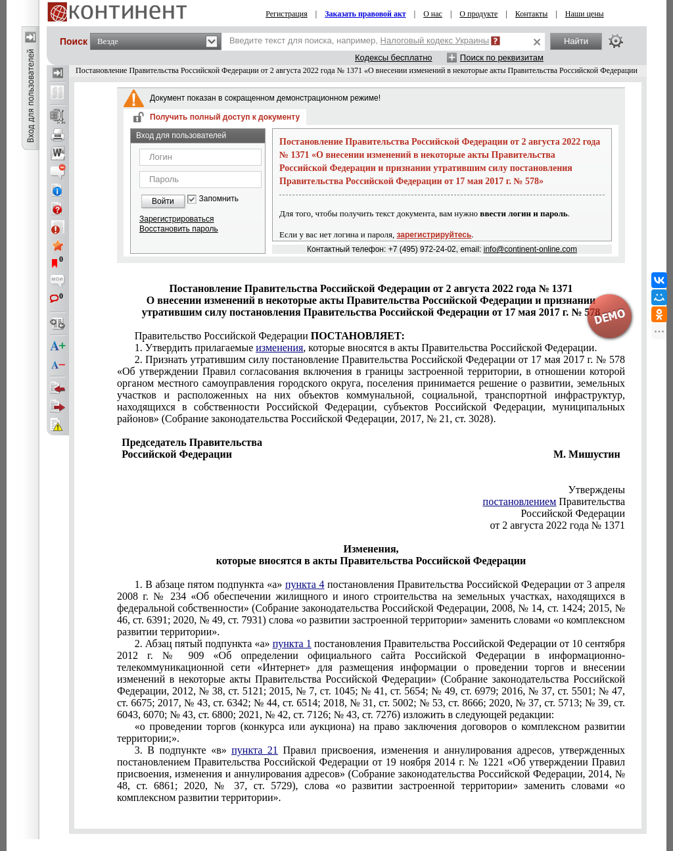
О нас (432, 13)
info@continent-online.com (530, 249)
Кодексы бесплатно (393, 57)
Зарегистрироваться (176, 219)
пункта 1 (292, 643)
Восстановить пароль (178, 228)
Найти (576, 41)
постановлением (520, 501)
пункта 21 (254, 750)
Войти (163, 201)
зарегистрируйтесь (434, 234)
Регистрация (287, 13)
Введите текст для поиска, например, (359, 40)
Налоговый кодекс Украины (435, 40)
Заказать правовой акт (365, 13)
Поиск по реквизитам (502, 57)
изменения (279, 347)
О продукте (478, 13)
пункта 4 (305, 584)
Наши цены (584, 13)
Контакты (531, 13)
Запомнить (219, 199)
